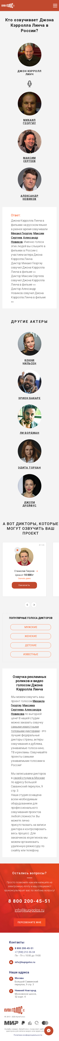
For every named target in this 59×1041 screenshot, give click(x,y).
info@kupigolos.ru (29, 910)
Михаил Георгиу (21, 233)
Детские (31, 645)
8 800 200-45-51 (29, 901)
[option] (24, 569)
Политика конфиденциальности (28, 1035)
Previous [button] (27, 605)
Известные (30, 654)
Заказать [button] (24, 585)
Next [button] (34, 605)
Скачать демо (24, 578)
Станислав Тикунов (24, 571)
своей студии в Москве (29, 777)
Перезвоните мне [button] (30, 922)
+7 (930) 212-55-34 (25, 952)
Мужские (30, 627)
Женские (31, 636)
